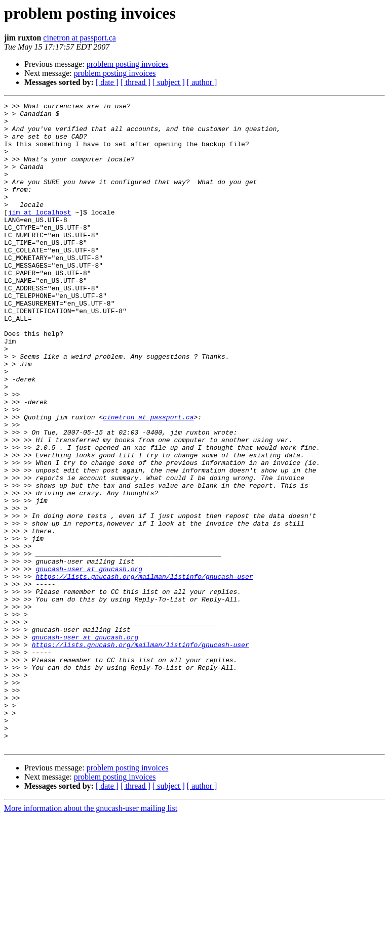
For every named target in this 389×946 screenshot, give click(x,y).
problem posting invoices (128, 64)
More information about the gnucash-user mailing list (90, 937)
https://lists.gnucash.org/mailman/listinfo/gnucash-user (144, 671)
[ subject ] (168, 82)
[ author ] (202, 82)
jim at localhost (39, 234)
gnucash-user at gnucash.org (88, 662)
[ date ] (107, 82)
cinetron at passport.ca (79, 37)
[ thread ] (135, 82)
